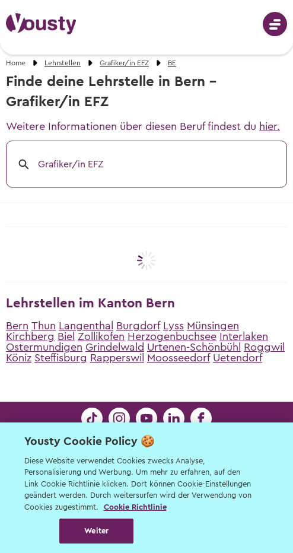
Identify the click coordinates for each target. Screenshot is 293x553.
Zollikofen (101, 336)
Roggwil (264, 347)
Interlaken (243, 336)
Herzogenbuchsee (172, 336)
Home (16, 62)
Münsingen (213, 325)
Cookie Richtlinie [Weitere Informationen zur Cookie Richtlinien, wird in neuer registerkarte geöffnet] (135, 507)
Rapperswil (117, 357)
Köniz (18, 357)
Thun (43, 325)
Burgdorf (138, 325)
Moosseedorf (178, 357)
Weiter (96, 531)
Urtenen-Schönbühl (194, 347)
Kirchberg (30, 336)
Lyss (173, 325)
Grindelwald (114, 347)
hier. (269, 126)
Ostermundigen (44, 347)
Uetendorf (237, 357)
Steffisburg (60, 357)
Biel (66, 336)
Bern (17, 325)
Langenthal (86, 325)
